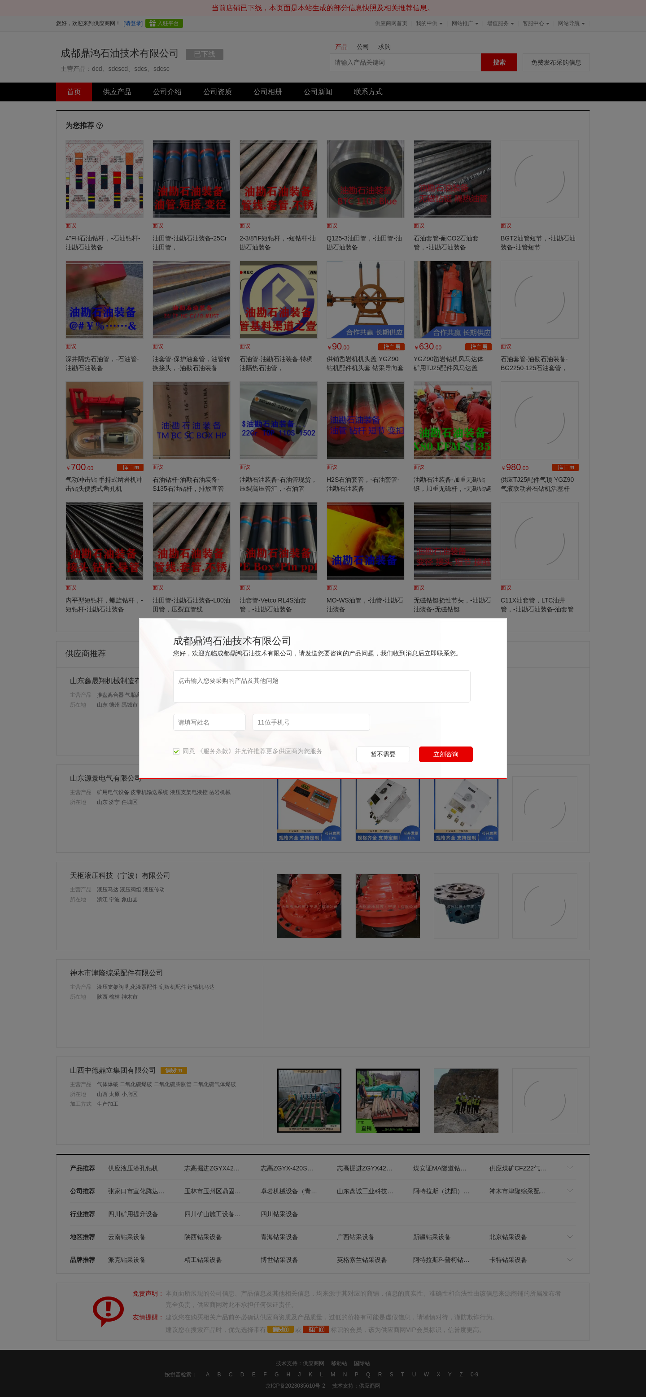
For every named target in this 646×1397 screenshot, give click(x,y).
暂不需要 (383, 754)
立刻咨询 (445, 754)
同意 (184, 751)
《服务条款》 (216, 751)
